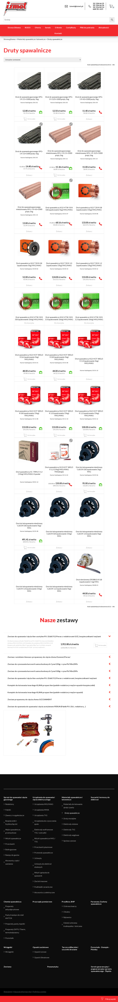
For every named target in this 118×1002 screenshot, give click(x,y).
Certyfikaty (71, 27)
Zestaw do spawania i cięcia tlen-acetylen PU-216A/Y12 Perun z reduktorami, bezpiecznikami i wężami (52, 678)
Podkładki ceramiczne (43, 887)
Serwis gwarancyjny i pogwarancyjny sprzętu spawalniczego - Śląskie (101, 968)
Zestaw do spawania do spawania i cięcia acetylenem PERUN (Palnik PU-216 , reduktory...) (47, 706)
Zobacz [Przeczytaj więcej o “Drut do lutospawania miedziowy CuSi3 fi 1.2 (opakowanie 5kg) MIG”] (59, 601)
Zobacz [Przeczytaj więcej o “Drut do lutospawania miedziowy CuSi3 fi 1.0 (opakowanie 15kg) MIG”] (29, 601)
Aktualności (104, 27)
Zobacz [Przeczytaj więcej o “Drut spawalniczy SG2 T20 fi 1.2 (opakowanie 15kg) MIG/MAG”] (89, 285)
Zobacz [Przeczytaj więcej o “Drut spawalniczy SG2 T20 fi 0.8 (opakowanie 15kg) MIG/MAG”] (89, 231)
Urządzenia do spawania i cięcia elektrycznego (44, 798)
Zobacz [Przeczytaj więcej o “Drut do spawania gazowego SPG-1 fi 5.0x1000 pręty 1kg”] (29, 175)
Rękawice (67, 917)
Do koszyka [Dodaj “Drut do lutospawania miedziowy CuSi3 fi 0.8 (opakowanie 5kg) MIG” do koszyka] (31, 547)
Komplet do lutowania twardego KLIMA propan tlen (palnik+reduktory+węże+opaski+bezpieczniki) (51, 685)
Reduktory (9, 804)
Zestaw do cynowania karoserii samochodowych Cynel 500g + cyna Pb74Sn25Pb (43, 671)
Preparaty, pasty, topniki (15, 924)
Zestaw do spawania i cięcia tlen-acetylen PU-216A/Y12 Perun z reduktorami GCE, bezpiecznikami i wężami (54, 636)
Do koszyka (102, 645)
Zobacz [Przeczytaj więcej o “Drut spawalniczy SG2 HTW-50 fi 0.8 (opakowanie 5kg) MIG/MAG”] (59, 231)
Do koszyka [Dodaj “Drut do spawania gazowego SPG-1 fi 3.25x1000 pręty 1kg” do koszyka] (61, 119)
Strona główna (9, 39)
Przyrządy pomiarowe (42, 901)
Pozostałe (9, 938)
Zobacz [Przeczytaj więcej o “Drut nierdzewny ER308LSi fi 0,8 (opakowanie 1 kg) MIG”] (89, 601)
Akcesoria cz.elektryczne (44, 892)
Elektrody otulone (70, 824)
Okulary (66, 912)
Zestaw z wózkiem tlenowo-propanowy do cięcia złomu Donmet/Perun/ (39, 657)
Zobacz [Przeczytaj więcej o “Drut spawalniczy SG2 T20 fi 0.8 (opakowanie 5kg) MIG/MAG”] (29, 285)
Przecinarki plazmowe (43, 847)
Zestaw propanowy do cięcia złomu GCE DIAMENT (30, 699)
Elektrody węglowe (71, 835)
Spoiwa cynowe (69, 841)
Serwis (48, 27)
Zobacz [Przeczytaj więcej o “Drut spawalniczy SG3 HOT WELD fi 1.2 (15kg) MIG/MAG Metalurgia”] (59, 491)
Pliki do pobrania (87, 27)
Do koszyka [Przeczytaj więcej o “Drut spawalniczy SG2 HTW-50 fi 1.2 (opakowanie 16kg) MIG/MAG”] (89, 323)
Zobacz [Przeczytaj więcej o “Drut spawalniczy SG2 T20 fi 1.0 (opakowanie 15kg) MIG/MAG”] (59, 285)
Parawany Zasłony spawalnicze (99, 902)
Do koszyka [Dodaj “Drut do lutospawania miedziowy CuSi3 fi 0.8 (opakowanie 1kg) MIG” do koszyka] (91, 491)
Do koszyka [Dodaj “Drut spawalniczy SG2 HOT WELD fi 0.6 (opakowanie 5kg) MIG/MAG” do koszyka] (31, 379)
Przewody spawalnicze (43, 852)
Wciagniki (9, 952)
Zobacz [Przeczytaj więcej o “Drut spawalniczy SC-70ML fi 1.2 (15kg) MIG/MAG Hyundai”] (29, 491)
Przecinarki (10, 844)
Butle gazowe (10, 849)
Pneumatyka (52, 966)
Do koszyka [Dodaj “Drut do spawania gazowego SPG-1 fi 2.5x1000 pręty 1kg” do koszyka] (31, 119)
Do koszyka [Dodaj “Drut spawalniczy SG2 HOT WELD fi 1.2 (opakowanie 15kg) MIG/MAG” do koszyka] (91, 435)
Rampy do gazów (12, 855)
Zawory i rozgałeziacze (14, 815)
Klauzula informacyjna (22, 991)
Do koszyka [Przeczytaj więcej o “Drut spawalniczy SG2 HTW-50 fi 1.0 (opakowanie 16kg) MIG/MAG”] (59, 323)
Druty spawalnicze (72, 813)
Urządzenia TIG (40, 815)
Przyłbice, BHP (68, 901)
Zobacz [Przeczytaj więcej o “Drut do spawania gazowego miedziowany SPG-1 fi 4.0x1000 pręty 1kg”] (29, 231)
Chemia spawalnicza (12, 901)
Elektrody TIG (69, 829)
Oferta (38, 27)
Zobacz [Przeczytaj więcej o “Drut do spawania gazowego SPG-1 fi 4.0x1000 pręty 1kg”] (89, 119)
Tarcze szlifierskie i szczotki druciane (70, 948)
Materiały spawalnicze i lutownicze (31, 39)
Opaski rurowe (40, 952)
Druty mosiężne (69, 818)
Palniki (8, 810)
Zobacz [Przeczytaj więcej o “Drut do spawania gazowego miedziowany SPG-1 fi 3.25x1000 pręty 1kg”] (89, 175)
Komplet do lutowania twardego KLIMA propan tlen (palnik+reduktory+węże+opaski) (45, 692)
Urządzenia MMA (41, 810)
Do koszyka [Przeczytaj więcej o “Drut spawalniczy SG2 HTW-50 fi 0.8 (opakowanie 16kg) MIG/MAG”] (29, 323)
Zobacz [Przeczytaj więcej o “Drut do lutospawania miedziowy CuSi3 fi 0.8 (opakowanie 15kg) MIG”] (59, 547)
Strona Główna (14, 27)
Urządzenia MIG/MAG (43, 804)
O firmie (58, 27)
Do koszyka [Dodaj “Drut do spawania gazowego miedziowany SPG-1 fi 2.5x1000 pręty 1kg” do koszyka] (61, 175)
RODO (28, 27)
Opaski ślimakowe (41, 957)
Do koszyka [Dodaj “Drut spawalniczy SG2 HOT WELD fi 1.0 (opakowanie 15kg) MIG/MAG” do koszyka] (61, 435)
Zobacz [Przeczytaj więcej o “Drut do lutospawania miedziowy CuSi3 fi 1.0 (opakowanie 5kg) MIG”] (89, 547)
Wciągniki (8, 947)
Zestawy (7, 966)
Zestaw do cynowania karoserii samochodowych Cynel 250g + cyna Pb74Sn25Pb (43, 664)
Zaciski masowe (40, 881)
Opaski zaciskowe (41, 947)
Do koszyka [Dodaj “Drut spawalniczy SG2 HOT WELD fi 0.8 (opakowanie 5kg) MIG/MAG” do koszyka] (61, 379)
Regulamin (8, 991)
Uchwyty (38, 858)
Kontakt (58, 33)
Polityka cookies (39, 991)
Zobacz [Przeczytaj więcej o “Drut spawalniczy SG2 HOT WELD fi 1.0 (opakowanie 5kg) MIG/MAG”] (89, 379)
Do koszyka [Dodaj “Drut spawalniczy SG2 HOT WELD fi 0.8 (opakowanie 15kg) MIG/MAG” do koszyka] (31, 435)
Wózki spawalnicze (13, 838)
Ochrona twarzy (70, 906)
